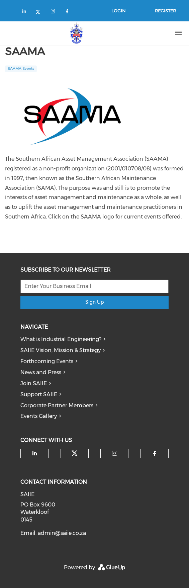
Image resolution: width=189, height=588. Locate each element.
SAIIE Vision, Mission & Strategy (60, 350)
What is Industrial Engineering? (60, 339)
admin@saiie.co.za (62, 533)
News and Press (40, 372)
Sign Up (94, 302)
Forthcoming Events (46, 361)
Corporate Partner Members (56, 405)
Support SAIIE (38, 394)
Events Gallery (38, 416)
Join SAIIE (33, 383)
